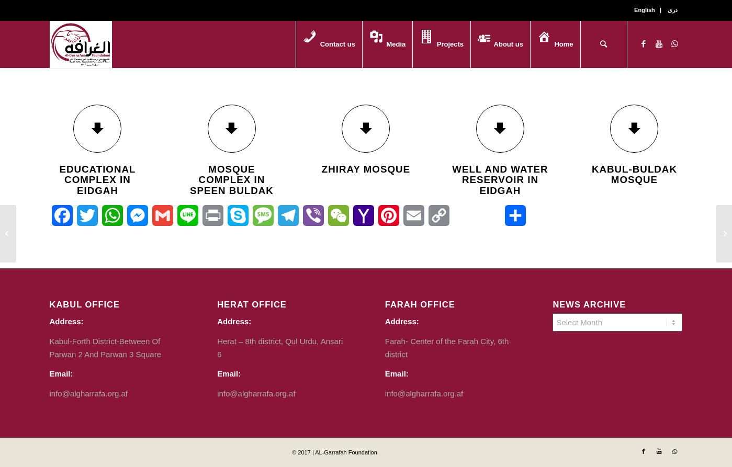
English (644, 10)
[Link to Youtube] (659, 44)
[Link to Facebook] (643, 44)
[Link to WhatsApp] (675, 44)
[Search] (603, 44)
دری (673, 10)
